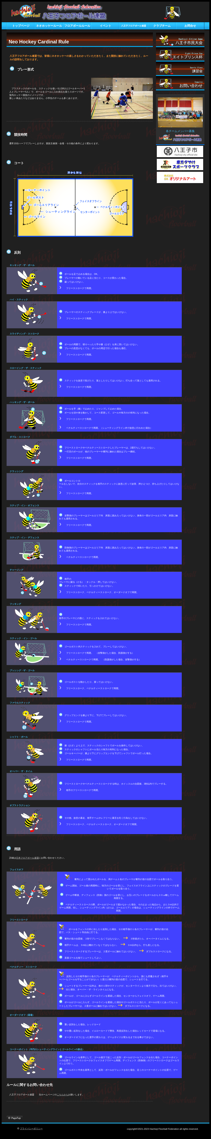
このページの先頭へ (15, 1118)
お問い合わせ (180, 83)
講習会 (180, 69)
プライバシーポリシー (31, 1128)
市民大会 (180, 40)
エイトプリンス (180, 54)
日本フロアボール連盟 (27, 858)
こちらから (62, 1094)
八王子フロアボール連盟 (68, 12)
